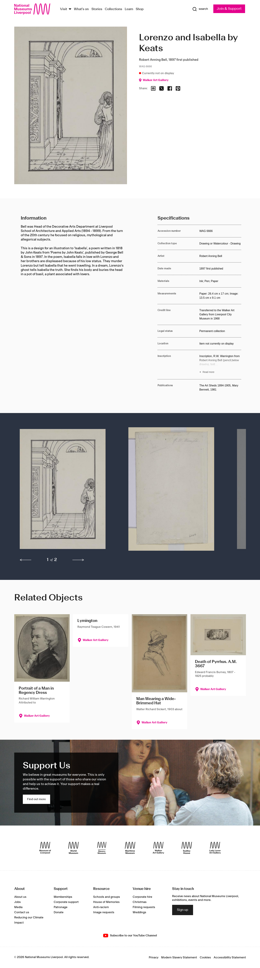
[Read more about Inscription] (220, 364)
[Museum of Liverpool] (45, 848)
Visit (63, 9)
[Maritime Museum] (130, 848)
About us (20, 896)
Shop (140, 9)
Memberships (63, 896)
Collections (113, 9)
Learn (129, 9)
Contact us (21, 912)
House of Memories (106, 902)
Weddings (139, 912)
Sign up (182, 910)
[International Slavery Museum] (101, 848)
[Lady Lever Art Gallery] (215, 848)
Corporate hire (142, 896)
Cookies (205, 957)
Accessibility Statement (230, 957)
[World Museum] (73, 848)
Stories (96, 9)
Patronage (60, 907)
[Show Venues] (70, 9)
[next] (78, 560)
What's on (81, 9)
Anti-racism (101, 907)
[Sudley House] (186, 848)
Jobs (17, 902)
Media (18, 907)
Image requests (103, 912)
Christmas (140, 902)
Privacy (153, 957)
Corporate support (66, 902)
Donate (58, 912)
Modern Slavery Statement (179, 957)
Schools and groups (106, 896)
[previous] (25, 560)
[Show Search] (200, 9)
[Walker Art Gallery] (158, 848)
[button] (67, 490)
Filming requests (144, 907)
